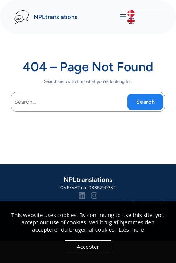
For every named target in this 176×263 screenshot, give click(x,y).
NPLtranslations (55, 16)
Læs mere (131, 229)
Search (145, 101)
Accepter (88, 246)
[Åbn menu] (123, 16)
